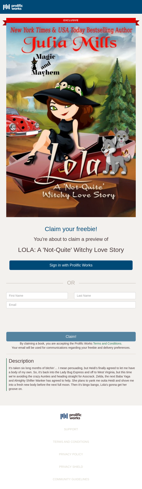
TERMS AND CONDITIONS (71, 441)
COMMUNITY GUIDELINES (71, 479)
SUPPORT (71, 429)
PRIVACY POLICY (71, 454)
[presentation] (71, 318)
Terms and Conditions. (107, 343)
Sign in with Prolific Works (71, 265)
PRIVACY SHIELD (71, 466)
